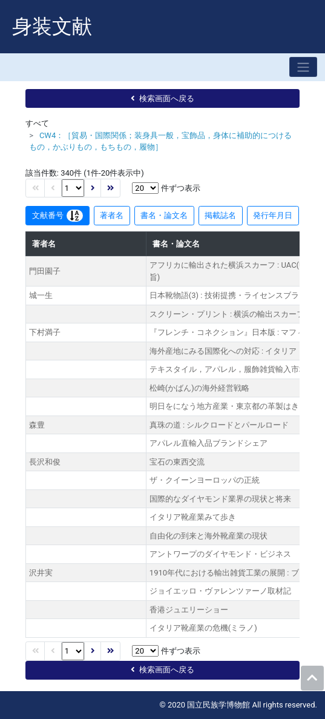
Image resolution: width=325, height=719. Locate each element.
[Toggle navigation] (303, 67)
